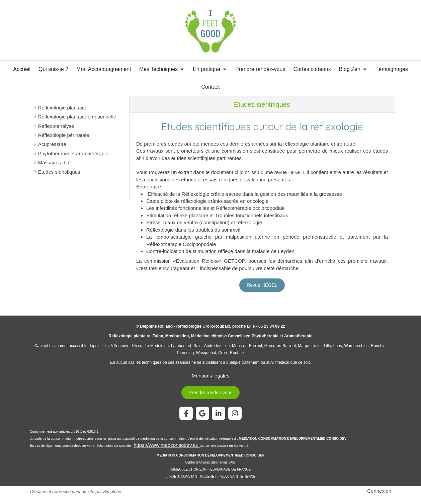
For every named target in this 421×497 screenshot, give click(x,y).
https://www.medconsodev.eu (167, 445)
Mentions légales (211, 376)
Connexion (379, 491)
